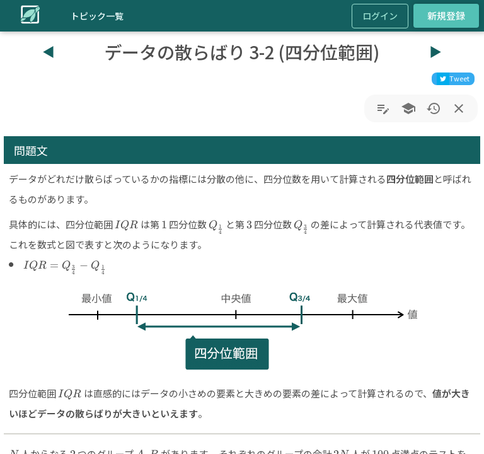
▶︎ (435, 51)
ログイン (380, 15)
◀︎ (48, 51)
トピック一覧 (97, 15)
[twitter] (453, 79)
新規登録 (446, 16)
